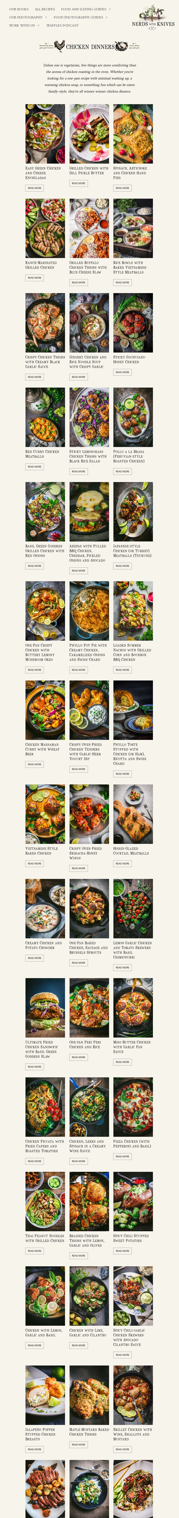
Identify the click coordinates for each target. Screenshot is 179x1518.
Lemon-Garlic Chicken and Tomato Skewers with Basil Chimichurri (132, 950)
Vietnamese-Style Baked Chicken (41, 850)
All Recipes (45, 9)
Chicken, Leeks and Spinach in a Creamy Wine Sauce (87, 1146)
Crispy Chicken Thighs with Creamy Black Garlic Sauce (45, 362)
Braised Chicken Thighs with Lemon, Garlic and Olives (86, 1240)
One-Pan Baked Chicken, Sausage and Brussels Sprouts (88, 947)
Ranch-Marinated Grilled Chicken (41, 264)
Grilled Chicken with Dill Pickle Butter (88, 170)
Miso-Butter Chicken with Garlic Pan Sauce (132, 1047)
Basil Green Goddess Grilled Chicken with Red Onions (44, 550)
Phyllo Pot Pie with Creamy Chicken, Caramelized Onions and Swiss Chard (88, 652)
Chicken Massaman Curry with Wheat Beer (42, 749)
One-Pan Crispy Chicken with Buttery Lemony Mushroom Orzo (40, 652)
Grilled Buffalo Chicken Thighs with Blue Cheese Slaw (88, 267)
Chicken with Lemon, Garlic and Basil (43, 1332)
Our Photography (30, 17)
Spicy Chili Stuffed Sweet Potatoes (131, 1238)
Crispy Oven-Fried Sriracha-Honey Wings (85, 853)
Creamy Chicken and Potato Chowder (43, 945)
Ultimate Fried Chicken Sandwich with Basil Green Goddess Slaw (41, 1049)
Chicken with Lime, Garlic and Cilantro (87, 1332)
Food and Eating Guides (88, 9)
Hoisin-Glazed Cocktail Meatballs (131, 850)
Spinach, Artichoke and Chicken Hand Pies (130, 173)
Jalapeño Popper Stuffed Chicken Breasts (40, 1434)
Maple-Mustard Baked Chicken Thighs (89, 1431)
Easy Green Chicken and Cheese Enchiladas (43, 173)
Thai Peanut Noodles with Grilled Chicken (44, 1238)
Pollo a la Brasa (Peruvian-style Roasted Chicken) (129, 456)
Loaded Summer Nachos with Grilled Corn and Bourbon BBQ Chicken (132, 652)
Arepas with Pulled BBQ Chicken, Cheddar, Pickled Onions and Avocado (87, 553)
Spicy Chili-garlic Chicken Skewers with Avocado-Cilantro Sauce (129, 1337)
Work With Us (26, 26)
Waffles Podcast (62, 25)
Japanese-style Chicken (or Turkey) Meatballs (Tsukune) (132, 550)
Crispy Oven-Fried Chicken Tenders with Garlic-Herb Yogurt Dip (85, 751)
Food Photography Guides (82, 17)
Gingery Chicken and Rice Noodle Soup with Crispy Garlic (87, 362)
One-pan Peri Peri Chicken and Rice (85, 1044)
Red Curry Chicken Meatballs (42, 453)
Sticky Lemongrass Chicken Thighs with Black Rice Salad (88, 456)
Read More (34, 188)
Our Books (18, 9)
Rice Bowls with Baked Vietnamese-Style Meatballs (130, 267)
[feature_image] (45, 133)
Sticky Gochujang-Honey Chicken (129, 359)
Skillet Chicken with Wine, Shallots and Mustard (132, 1434)
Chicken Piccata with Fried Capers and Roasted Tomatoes (44, 1146)
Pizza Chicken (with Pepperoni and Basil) (132, 1143)
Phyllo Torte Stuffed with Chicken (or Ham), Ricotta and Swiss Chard (129, 753)
